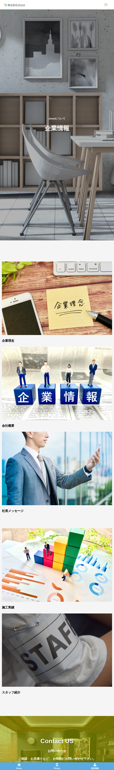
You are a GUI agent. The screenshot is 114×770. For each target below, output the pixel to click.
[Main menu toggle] (106, 4)
